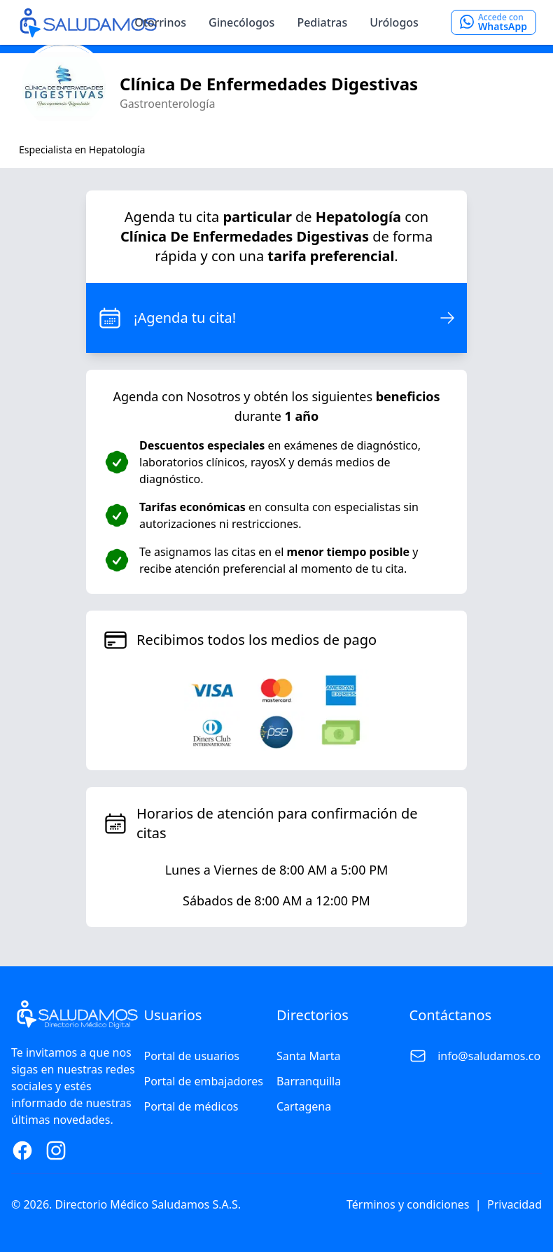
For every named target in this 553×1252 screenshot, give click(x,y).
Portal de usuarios (192, 1056)
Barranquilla (308, 1081)
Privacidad (514, 1204)
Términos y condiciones (408, 1204)
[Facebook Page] (22, 1150)
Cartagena (303, 1106)
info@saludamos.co (489, 1056)
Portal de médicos (191, 1106)
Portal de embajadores (203, 1081)
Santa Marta (308, 1056)
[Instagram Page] (56, 1150)
